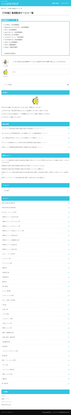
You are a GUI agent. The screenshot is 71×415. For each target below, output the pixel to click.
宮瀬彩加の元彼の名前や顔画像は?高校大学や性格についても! (18, 165)
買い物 (5, 286)
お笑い (5, 309)
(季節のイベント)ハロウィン (11, 226)
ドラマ (5, 314)
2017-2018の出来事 (8, 203)
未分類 (4, 355)
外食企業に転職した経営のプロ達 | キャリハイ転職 (52, 172)
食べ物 (5, 383)
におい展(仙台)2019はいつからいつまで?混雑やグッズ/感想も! (22, 138)
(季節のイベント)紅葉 (9, 244)
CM (4, 305)
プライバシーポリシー (7, 412)
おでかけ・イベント (9, 212)
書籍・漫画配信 (8, 332)
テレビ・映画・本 (8, 300)
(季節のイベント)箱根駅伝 (10, 240)
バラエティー (7, 318)
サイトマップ (64, 3)
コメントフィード (6, 401)
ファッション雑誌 (8, 369)
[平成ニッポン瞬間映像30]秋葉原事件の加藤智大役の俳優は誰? (22, 147)
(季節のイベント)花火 (9, 249)
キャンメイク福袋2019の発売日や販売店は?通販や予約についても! (20, 160)
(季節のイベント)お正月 (10, 217)
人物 (4, 346)
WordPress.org (6, 404)
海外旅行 (5, 272)
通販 (4, 379)
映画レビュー (7, 328)
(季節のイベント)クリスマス (11, 221)
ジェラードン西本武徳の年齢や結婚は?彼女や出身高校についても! (23, 128)
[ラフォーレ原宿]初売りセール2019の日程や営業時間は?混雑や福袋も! (24, 142)
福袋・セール (7, 374)
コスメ (5, 365)
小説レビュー (7, 323)
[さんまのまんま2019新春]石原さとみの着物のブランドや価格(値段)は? (25, 133)
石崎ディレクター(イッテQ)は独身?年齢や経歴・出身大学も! (18, 177)
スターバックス (8, 295)
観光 (4, 281)
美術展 (5, 277)
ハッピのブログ (9, 3)
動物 (4, 267)
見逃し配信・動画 (8, 337)
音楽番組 (6, 342)
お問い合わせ (55, 3)
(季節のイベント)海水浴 (9, 235)
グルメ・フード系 (8, 254)
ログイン (3, 396)
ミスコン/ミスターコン (10, 351)
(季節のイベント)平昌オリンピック (13, 230)
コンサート (6, 258)
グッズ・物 (6, 291)
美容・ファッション (9, 360)
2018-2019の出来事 (9, 207)
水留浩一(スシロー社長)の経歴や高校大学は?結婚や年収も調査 (19, 172)
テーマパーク (7, 263)
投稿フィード (5, 399)
